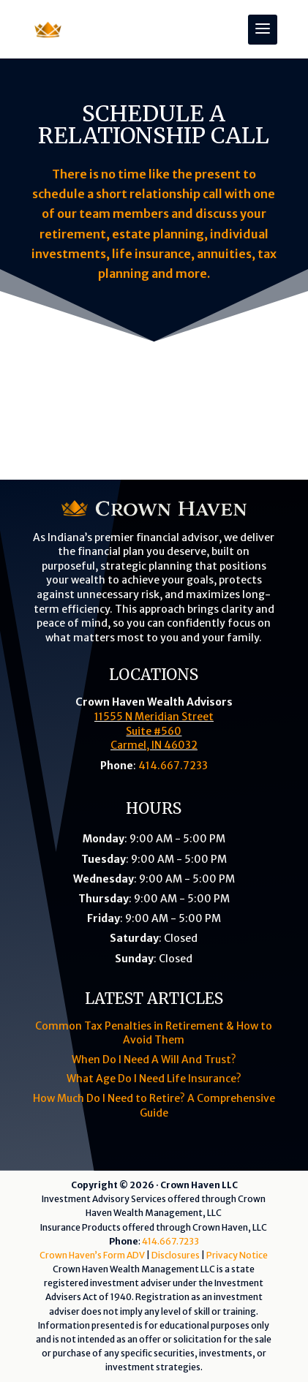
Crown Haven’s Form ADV (92, 1255)
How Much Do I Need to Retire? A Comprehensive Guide (154, 1105)
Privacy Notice (237, 1255)
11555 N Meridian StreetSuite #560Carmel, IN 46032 (154, 731)
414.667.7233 (173, 765)
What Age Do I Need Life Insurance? (154, 1078)
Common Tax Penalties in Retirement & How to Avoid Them (153, 1033)
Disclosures (175, 1255)
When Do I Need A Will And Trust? (154, 1059)
